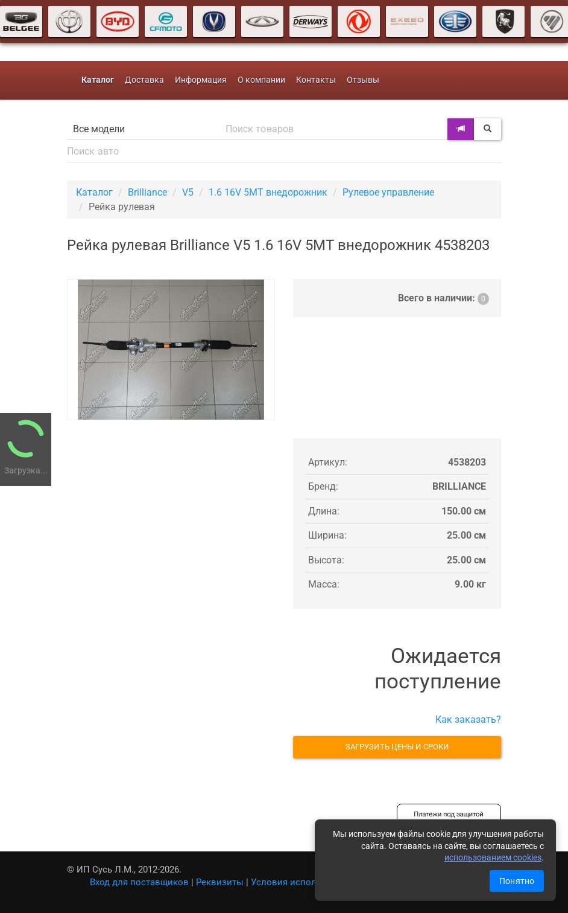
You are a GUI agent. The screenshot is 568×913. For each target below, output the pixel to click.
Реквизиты (220, 882)
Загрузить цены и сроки (397, 746)
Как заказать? (468, 719)
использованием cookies (492, 857)
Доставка (144, 80)
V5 (188, 192)
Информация (201, 80)
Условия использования (304, 882)
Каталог (94, 192)
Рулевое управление (388, 192)
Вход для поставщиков (139, 882)
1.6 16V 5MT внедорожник (268, 192)
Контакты (316, 80)
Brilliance (147, 192)
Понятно (516, 881)
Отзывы (363, 80)
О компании (261, 80)
